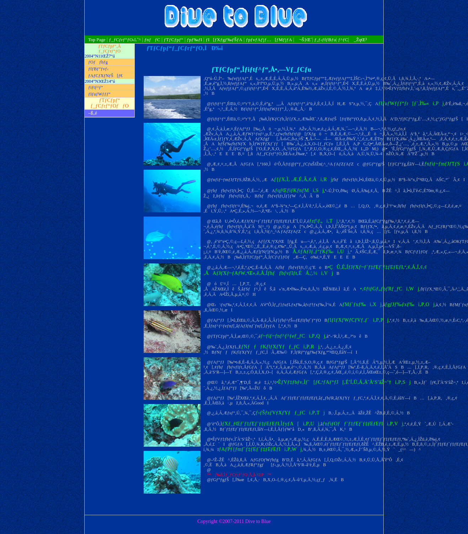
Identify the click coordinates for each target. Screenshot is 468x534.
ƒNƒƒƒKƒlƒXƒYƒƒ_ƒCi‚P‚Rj (280, 346)
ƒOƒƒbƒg (98, 62)
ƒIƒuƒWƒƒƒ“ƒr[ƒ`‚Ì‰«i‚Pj (411, 103)
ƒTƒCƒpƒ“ (173, 39)
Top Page (97, 39)
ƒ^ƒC (343, 39)
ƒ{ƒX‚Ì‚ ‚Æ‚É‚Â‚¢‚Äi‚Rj (303, 179)
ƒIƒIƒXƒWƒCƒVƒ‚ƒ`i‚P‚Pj (357, 320)
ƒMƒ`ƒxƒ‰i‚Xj (362, 304)
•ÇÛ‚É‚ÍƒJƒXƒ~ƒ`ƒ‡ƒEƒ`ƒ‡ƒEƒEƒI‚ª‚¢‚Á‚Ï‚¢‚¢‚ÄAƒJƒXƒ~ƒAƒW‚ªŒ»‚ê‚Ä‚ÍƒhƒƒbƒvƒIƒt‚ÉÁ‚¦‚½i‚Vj (315, 270)
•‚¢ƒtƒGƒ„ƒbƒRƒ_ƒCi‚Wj (387, 288)
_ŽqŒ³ (358, 39)
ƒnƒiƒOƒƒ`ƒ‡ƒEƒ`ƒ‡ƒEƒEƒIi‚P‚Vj (363, 423)
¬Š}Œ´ (304, 39)
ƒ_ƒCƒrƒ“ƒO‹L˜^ (125, 39)
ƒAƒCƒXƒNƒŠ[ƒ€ (105, 75)
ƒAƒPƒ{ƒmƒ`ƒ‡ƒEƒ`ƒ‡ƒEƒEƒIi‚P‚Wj (260, 449)
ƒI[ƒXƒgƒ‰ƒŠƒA (224, 39)
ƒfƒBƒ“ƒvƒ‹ (98, 68)
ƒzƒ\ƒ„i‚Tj (323, 221)
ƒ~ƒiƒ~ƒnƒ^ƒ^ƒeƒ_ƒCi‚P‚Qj (293, 336)
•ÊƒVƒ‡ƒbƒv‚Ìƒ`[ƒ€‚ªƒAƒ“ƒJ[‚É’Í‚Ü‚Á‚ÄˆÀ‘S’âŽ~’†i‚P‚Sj (343, 382)
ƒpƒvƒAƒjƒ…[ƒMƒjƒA (269, 39)
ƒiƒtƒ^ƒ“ (95, 87)
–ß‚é (92, 113)
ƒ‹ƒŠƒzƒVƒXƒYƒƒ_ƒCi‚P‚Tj (290, 412)
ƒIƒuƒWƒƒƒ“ (99, 94)
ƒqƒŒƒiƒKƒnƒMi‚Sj (299, 190)
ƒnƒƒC (152, 39)
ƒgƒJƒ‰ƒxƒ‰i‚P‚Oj (409, 304)
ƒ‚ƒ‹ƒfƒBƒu (325, 39)
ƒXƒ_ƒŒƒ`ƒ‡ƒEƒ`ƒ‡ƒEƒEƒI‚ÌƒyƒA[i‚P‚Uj (270, 423)
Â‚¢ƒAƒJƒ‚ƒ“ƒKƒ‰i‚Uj (319, 251)
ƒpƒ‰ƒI (194, 39)
